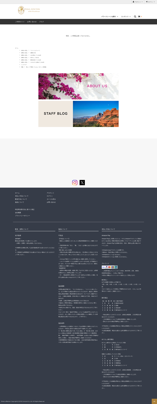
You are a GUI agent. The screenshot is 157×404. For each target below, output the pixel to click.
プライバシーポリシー (22, 215)
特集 (22, 67)
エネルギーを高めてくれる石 (37, 62)
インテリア (24, 64)
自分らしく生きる (34, 57)
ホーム (16, 48)
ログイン (150, 2)
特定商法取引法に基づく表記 (24, 209)
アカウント (138, 2)
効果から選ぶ (24, 52)
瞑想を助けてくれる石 (35, 60)
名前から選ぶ (24, 50)
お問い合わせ (32, 22)
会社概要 (18, 212)
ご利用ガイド (20, 22)
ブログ (41, 22)
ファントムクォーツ (35, 50)
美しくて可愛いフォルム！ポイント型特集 (36, 67)
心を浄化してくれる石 (35, 55)
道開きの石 (33, 52)
